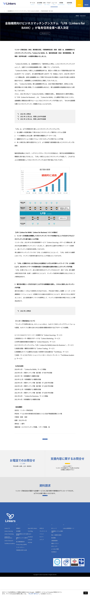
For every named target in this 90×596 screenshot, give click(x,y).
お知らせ (42, 547)
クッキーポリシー (20, 566)
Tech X (29, 553)
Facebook (30, 556)
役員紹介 (18, 547)
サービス (32, 3)
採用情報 (69, 3)
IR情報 (61, 3)
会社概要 (18, 550)
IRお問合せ (54, 571)
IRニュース (54, 547)
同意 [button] (85, 593)
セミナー (42, 556)
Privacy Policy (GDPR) (21, 563)
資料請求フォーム (45, 509)
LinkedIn (30, 558)
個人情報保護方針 (20, 560)
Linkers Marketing (9, 553)
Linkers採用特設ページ (68, 547)
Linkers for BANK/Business (8, 556)
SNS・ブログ (47, 3)
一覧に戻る (45, 441)
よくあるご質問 (55, 568)
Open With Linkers (32, 547)
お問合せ (79, 3)
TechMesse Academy (9, 562)
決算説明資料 (54, 559)
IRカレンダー (54, 565)
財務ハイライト (55, 562)
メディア (42, 558)
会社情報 (39, 3)
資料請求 (86, 3)
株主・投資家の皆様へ (56, 554)
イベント (42, 553)
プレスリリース (43, 550)
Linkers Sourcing (8, 550)
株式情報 (53, 557)
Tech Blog (30, 550)
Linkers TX (7, 547)
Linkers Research (8, 559)
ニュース (54, 3)
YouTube (30, 561)
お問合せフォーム (67, 470)
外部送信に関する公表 (21, 569)
